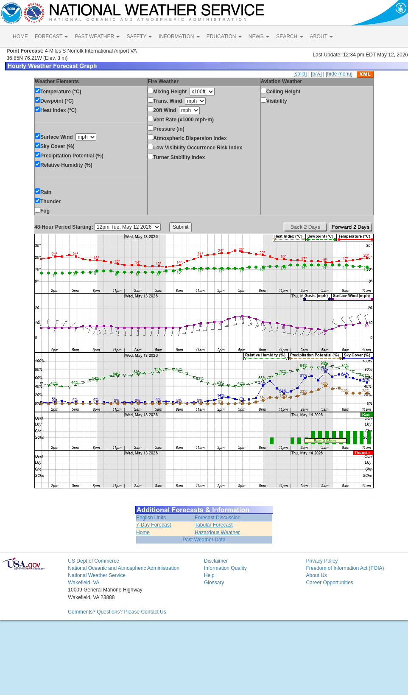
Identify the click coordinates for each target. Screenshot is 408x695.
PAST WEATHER (97, 36)
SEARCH (289, 36)
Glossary (214, 583)
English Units (151, 518)
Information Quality (225, 568)
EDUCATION (224, 36)
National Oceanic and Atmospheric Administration (123, 568)
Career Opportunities (329, 583)
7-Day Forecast (153, 525)
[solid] (300, 74)
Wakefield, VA (83, 583)
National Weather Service (97, 575)
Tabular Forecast (213, 525)
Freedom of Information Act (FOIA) (345, 568)
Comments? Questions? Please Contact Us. (118, 612)
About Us (316, 575)
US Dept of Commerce (93, 561)
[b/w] (316, 74)
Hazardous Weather (217, 532)
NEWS (259, 36)
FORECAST (51, 36)
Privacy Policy (322, 561)
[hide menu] (339, 74)
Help (209, 575)
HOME (20, 36)
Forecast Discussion (217, 518)
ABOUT (321, 36)
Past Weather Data (203, 540)
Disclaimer (216, 561)
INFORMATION (179, 36)
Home (143, 532)
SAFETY (139, 36)
